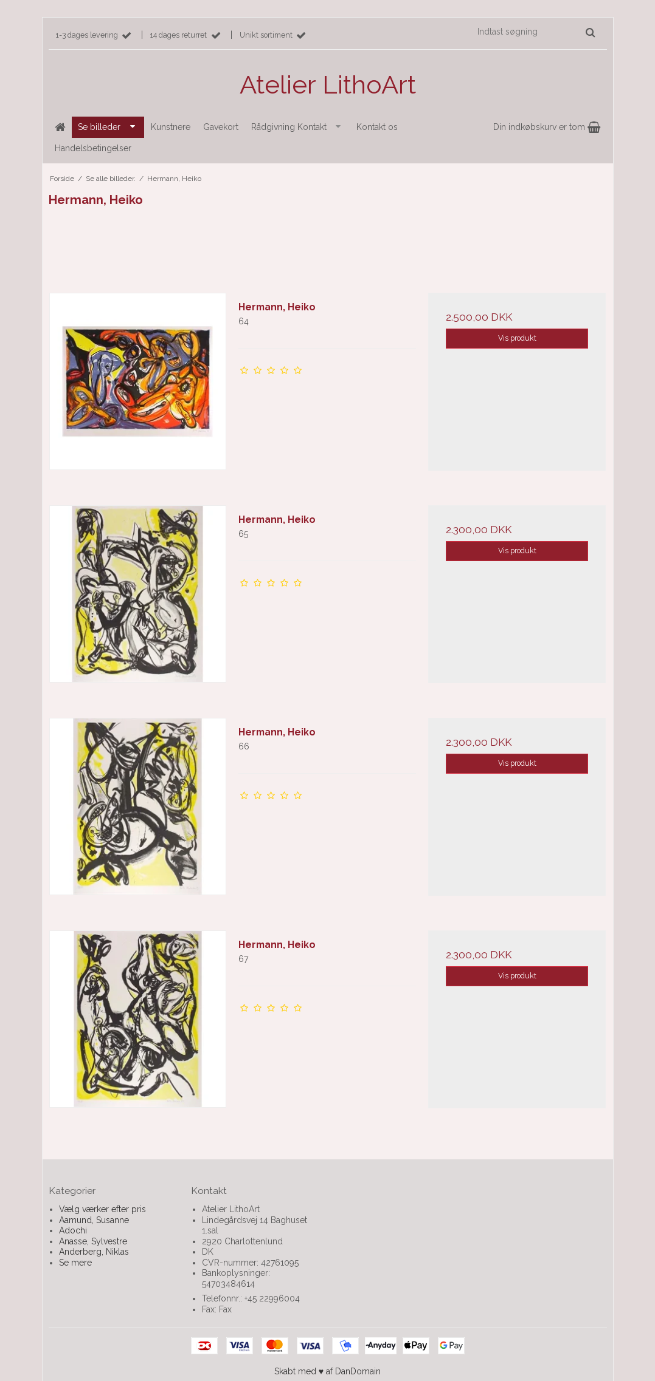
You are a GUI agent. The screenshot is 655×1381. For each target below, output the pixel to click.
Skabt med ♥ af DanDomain (327, 1371)
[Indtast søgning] (535, 31)
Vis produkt (517, 338)
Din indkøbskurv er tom (546, 127)
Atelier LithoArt (328, 85)
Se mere (75, 1262)
